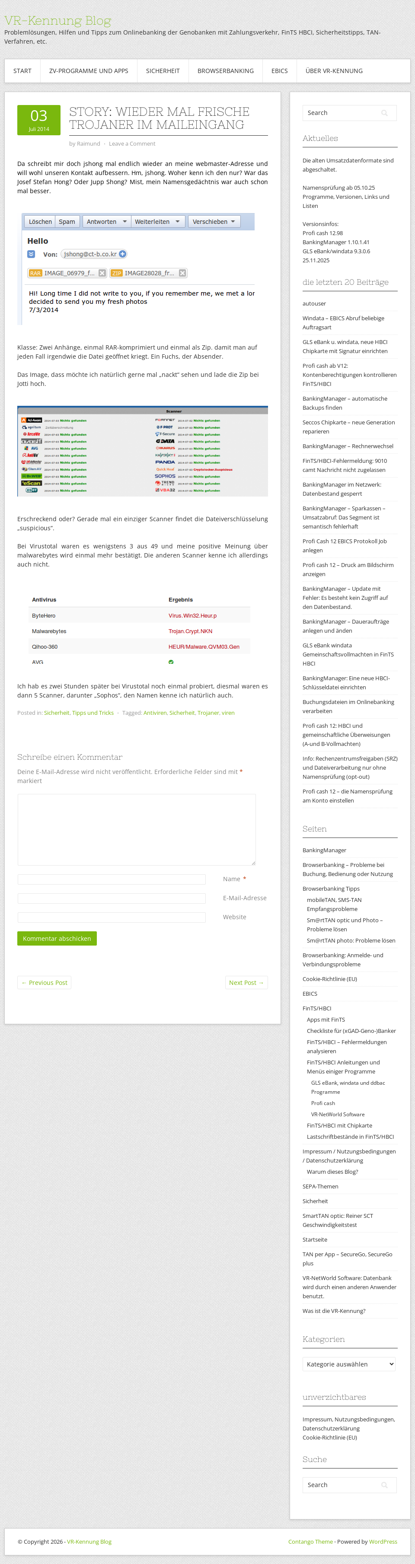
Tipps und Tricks (93, 713)
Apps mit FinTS (326, 1019)
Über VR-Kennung (334, 71)
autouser (314, 303)
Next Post (246, 982)
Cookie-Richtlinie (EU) (330, 979)
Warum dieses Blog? (332, 1171)
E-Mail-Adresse (245, 897)
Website (234, 917)
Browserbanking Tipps (331, 888)
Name (231, 878)
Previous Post (44, 982)
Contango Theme (310, 1541)
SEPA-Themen (320, 1186)
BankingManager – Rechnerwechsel (348, 446)
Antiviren (155, 713)
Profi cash (323, 1103)
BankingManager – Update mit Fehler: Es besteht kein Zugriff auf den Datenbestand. (345, 598)
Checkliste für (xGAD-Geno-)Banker (351, 1031)
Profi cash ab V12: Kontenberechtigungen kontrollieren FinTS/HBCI (350, 375)
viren (228, 713)
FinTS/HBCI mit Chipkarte (339, 1125)
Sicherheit (163, 71)
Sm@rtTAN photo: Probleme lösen (351, 940)
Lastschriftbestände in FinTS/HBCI (350, 1136)
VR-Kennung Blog (57, 20)
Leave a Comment (132, 143)
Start (22, 71)
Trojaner (208, 713)
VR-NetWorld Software (338, 1114)
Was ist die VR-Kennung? (334, 1311)
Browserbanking (226, 71)
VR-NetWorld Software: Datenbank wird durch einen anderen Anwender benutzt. (349, 1287)
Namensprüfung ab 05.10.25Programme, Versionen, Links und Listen (346, 197)
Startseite (315, 1239)
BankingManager (324, 850)
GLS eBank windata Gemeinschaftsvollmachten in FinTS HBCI (348, 654)
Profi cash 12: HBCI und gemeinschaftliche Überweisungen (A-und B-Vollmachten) (346, 735)
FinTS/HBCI (317, 1008)
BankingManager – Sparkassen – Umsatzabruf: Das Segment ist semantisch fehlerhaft (344, 517)
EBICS (279, 71)
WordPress (383, 1541)
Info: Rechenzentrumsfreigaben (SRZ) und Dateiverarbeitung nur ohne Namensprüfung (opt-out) (350, 767)
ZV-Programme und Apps (88, 71)
